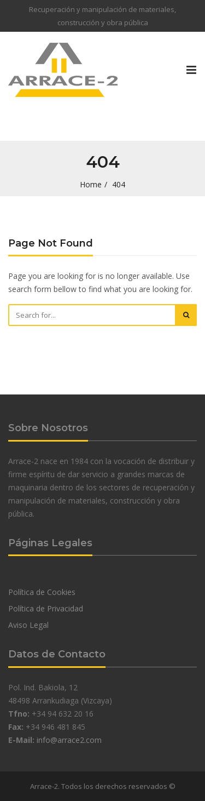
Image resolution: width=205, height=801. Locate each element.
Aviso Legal (28, 625)
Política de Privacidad (45, 608)
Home (91, 184)
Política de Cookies (41, 592)
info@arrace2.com (69, 740)
